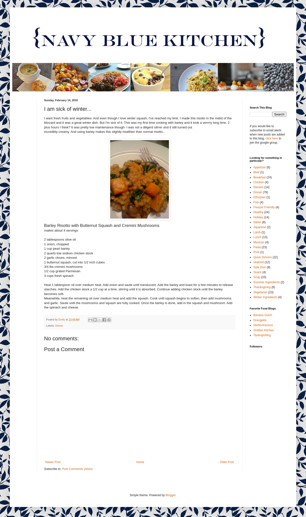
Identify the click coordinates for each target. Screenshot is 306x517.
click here (272, 138)
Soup (256, 277)
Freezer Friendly (264, 207)
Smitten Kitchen (263, 330)
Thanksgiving (262, 287)
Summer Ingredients (266, 282)
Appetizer (259, 167)
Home (140, 462)
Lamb (257, 232)
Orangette (259, 320)
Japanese (259, 227)
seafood (258, 262)
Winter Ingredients (265, 297)
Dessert (258, 187)
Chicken (258, 182)
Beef (256, 172)
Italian (257, 222)
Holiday (258, 217)
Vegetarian (260, 292)
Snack (257, 272)
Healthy (258, 212)
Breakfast (259, 177)
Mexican (258, 242)
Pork (256, 252)
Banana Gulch (262, 315)
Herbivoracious (263, 325)
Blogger (170, 495)
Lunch (257, 237)
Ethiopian (259, 197)
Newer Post (52, 462)
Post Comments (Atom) (77, 469)
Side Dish (259, 267)
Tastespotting (262, 335)
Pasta (257, 247)
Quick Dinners (262, 257)
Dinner (59, 325)
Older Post (227, 462)
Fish (256, 202)
